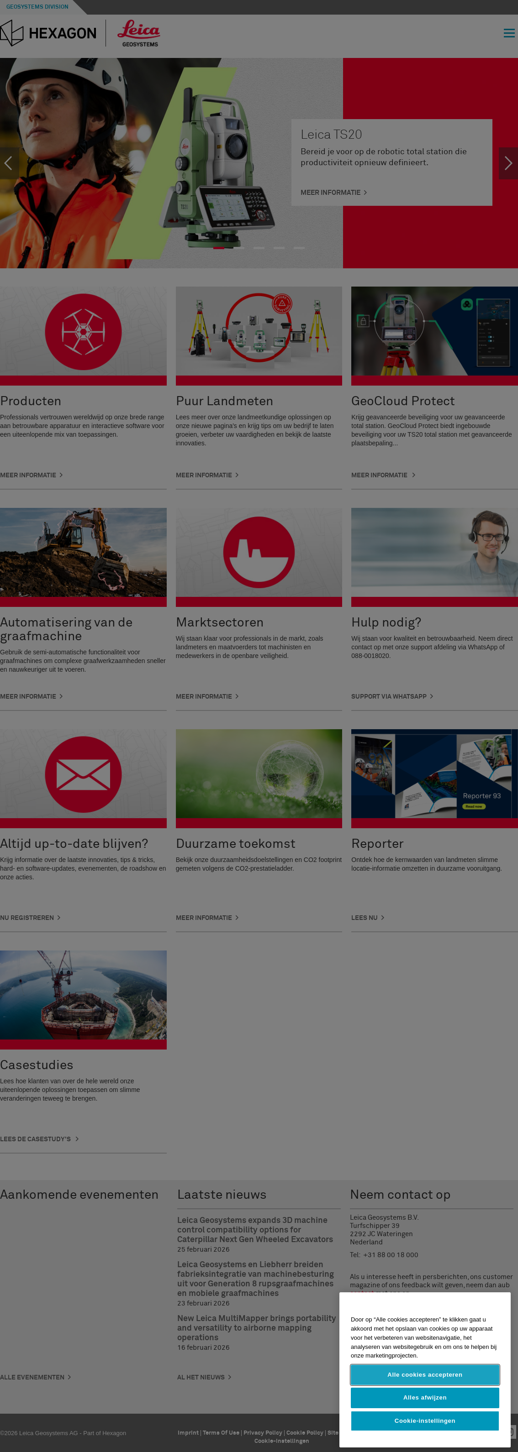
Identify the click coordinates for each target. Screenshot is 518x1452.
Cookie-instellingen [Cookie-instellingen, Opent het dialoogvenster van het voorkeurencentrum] (425, 1420)
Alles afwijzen (425, 1397)
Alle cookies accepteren (424, 1374)
